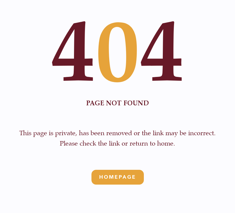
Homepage (117, 177)
